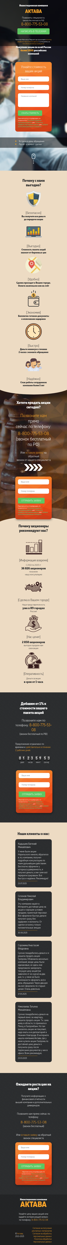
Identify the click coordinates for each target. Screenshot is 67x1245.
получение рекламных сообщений (33, 44)
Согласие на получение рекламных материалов (42, 1229)
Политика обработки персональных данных (42, 1240)
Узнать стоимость (30, 113)
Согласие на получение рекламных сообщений (33, 125)
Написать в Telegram (33, 31)
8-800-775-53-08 (34, 24)
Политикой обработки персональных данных (30, 121)
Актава (33, 11)
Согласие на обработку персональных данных (30, 123)
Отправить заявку (31, 500)
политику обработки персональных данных (34, 41)
